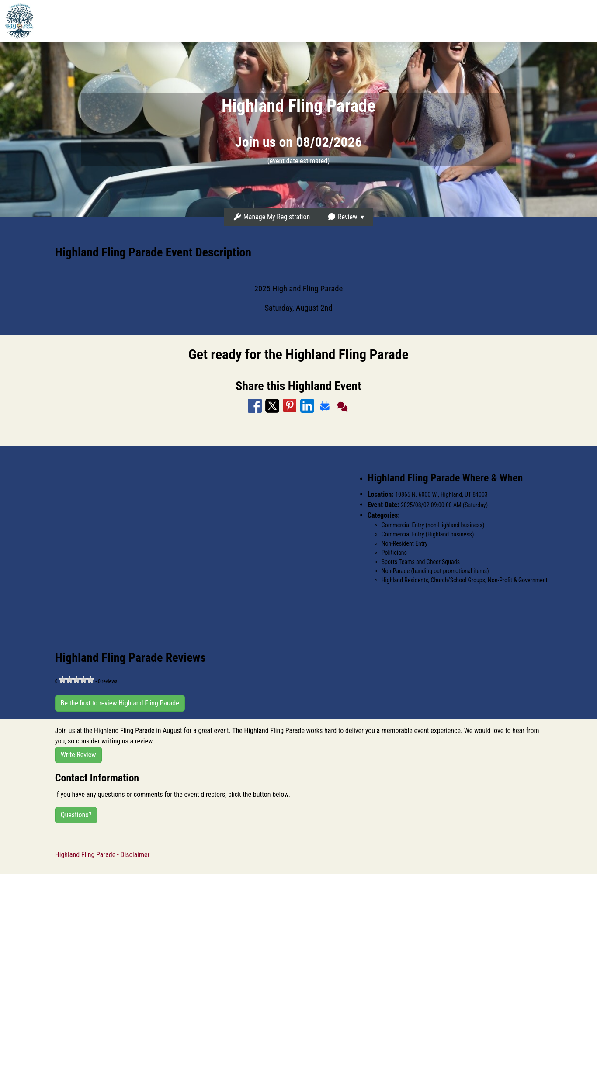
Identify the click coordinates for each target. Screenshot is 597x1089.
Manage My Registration (271, 217)
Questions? (76, 815)
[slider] (76, 679)
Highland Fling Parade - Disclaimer (102, 854)
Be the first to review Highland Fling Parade (120, 703)
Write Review (78, 754)
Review (342, 217)
